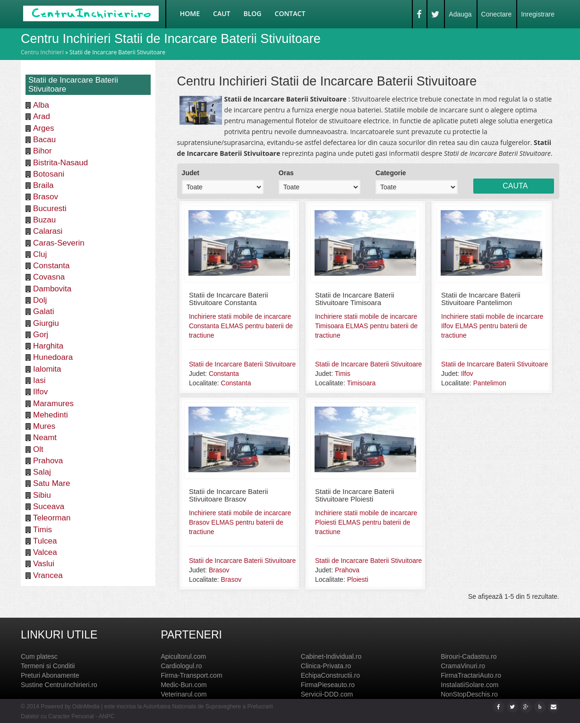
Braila (43, 185)
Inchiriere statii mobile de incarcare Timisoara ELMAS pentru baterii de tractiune (366, 326)
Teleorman (51, 517)
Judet (190, 173)
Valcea (45, 552)
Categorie (390, 173)
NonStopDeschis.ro (469, 694)
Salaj (42, 472)
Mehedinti (50, 414)
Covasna (49, 276)
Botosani (48, 174)
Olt (38, 449)
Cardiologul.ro (181, 666)
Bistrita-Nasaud (60, 162)
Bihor (42, 150)
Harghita (48, 345)
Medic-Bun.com (183, 685)
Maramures (53, 403)
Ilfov (40, 391)
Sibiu (42, 495)
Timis (42, 529)
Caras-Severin (59, 242)
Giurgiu (46, 323)
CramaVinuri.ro (463, 666)
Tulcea (45, 540)
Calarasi (47, 231)
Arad (41, 116)
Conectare (496, 14)
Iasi (39, 380)
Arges (43, 128)
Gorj (40, 334)
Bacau (44, 139)
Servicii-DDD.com (327, 694)
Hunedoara (53, 357)
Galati (43, 311)
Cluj (40, 254)
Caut (221, 13)
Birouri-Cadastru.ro (468, 656)
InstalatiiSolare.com (469, 685)
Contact (290, 13)
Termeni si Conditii (48, 666)
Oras (286, 173)
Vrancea (48, 575)
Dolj (40, 300)
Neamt (45, 437)
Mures (44, 426)
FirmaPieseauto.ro (328, 685)
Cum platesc (39, 656)
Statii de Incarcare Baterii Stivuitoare (242, 364)
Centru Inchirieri (42, 52)
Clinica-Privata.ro (326, 666)
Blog (253, 13)
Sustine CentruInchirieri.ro (59, 685)
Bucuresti (50, 208)
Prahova (48, 460)
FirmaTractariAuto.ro (471, 675)
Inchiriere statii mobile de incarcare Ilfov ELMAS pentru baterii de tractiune (492, 326)
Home (190, 13)
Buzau (44, 219)
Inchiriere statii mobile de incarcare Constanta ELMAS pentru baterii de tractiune (241, 326)
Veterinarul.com (183, 694)
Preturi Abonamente (50, 675)
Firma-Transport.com (191, 675)
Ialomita (47, 369)
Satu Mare (51, 483)
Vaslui (43, 563)
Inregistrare (537, 14)
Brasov (45, 196)
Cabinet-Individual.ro (331, 656)
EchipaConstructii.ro (330, 675)
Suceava (48, 506)
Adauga (460, 14)
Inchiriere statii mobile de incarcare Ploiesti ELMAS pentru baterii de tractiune (366, 522)
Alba (41, 105)
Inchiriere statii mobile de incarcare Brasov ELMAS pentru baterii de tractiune (240, 522)
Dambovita (52, 288)
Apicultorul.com (183, 656)
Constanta (51, 265)
